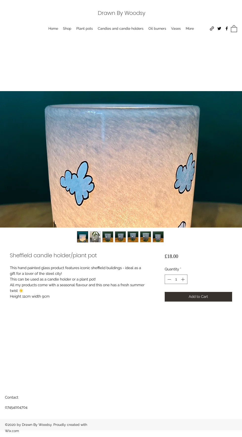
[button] (234, 28)
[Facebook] (226, 28)
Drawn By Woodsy (121, 13)
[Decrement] (168, 279)
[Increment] (183, 279)
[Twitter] (219, 28)
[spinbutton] (176, 279)
